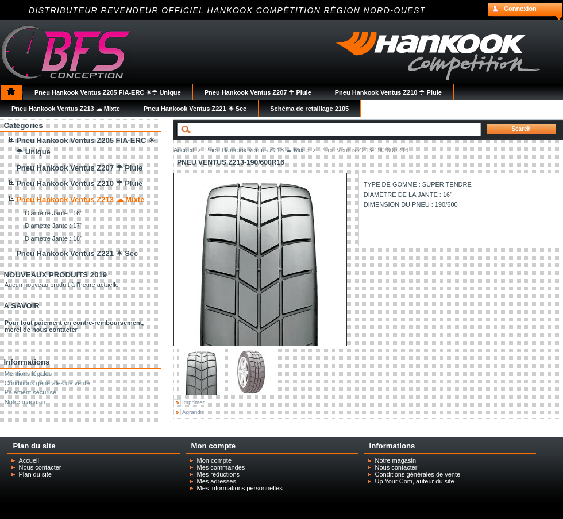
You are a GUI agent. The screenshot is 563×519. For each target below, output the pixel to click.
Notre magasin (25, 401)
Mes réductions (218, 474)
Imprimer (193, 402)
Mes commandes (221, 467)
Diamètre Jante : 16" (53, 213)
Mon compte (214, 460)
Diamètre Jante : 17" (53, 225)
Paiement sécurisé (31, 392)
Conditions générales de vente (47, 382)
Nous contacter (40, 467)
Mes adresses (216, 481)
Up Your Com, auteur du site (414, 481)
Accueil (183, 149)
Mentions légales (28, 373)
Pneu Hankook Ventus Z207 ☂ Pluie (79, 168)
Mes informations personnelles (240, 488)
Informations (27, 362)
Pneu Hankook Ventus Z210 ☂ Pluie (79, 183)
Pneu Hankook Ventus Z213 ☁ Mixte (80, 199)
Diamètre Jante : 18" (53, 238)
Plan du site (35, 474)
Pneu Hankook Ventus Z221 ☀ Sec (77, 253)
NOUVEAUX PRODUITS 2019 (55, 274)
